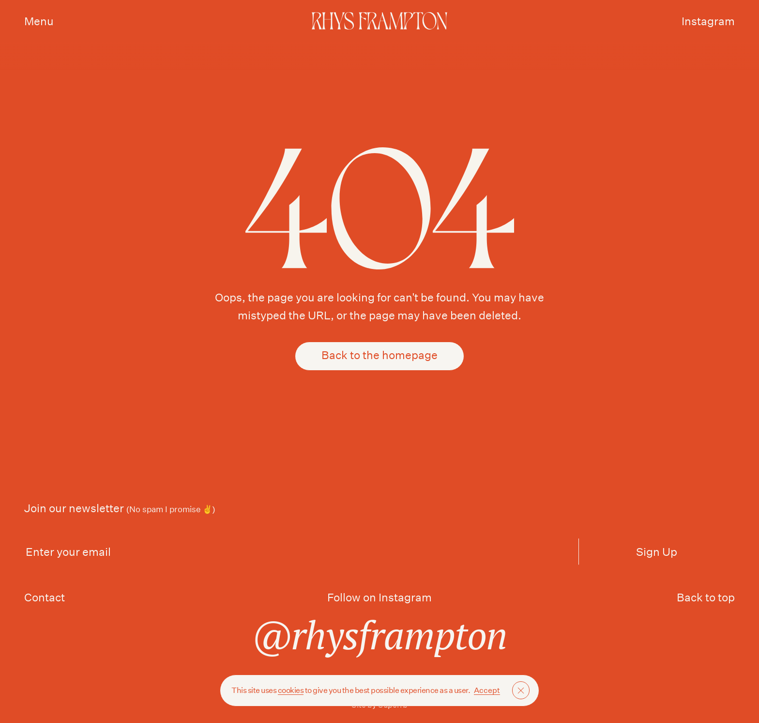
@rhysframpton (379, 634)
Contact (44, 597)
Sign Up (656, 551)
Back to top (706, 597)
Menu (39, 21)
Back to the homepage (379, 355)
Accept (487, 690)
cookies (291, 690)
